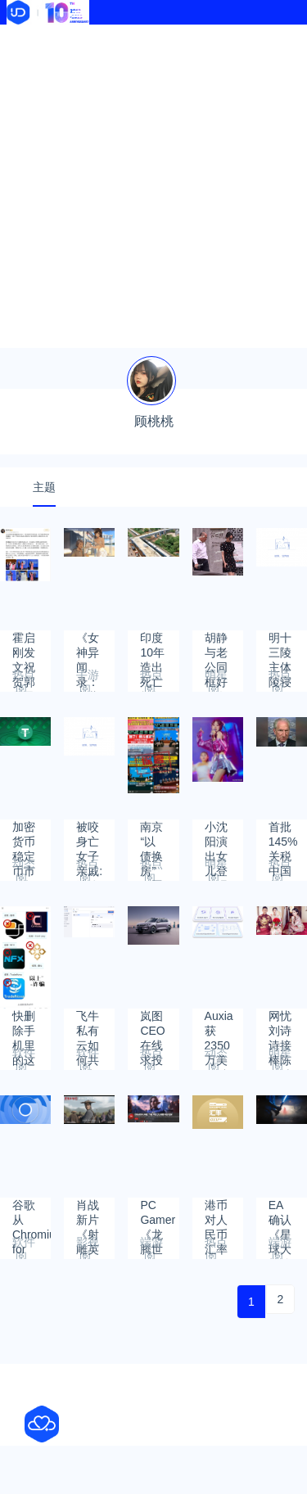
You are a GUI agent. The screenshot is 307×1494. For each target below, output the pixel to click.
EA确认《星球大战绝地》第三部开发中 (280, 1212)
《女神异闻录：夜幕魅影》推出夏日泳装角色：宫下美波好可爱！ (87, 645)
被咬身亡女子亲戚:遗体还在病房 (89, 834)
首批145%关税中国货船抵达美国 (283, 834)
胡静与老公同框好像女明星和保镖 (216, 645)
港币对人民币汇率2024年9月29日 (217, 1212)
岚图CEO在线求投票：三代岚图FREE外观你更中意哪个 (155, 1023)
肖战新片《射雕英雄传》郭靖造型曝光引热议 (87, 1212)
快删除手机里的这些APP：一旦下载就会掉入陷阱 (29, 1023)
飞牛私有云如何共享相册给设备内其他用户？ (87, 1023)
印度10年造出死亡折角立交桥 (152, 645)
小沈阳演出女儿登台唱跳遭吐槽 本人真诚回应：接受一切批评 (216, 834)
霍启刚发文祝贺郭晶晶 (23, 645)
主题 (44, 487)
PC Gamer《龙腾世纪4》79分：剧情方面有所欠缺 (157, 1212)
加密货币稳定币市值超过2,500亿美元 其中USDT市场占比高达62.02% (31, 834)
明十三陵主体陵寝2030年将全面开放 (281, 645)
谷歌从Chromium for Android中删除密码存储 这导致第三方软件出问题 (31, 1212)
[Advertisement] (153, 186)
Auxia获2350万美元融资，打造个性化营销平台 (219, 1023)
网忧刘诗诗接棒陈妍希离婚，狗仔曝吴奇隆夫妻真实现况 (280, 1023)
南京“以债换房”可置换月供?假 (151, 834)
